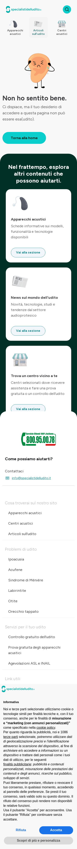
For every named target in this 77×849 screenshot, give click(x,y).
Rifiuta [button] (21, 830)
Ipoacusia (16, 559)
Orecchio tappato (23, 611)
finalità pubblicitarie (17, 764)
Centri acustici (20, 523)
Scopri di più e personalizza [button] (38, 840)
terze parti (10, 737)
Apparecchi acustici (25, 513)
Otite (12, 601)
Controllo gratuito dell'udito (31, 637)
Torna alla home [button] (24, 138)
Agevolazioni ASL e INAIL (29, 663)
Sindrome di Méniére (25, 580)
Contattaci (14, 471)
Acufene (15, 569)
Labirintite (17, 590)
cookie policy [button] (46, 727)
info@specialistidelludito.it (28, 478)
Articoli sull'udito (22, 534)
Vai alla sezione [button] (28, 252)
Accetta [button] (56, 830)
